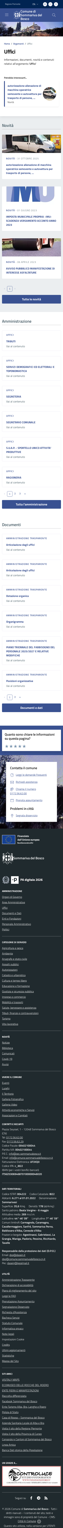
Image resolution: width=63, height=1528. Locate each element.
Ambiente (7, 953)
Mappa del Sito (10, 1361)
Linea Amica (9, 1445)
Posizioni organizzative (19, 681)
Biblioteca (7, 1048)
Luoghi (5, 1088)
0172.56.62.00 (14, 1137)
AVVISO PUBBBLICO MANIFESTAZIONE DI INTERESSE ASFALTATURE (30, 270)
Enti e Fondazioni (11, 919)
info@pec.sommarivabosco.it (25, 1154)
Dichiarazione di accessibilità (17, 1285)
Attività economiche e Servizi (18, 1110)
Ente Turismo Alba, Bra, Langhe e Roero (24, 1407)
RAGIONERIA (13, 477)
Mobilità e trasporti (12, 1002)
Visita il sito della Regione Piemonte (22, 1428)
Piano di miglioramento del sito (19, 1290)
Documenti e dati (31, 707)
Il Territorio (8, 1094)
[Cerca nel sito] (54, 15)
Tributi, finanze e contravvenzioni (20, 1013)
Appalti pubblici (10, 964)
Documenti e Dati (11, 913)
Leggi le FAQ (9, 1296)
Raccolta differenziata (14, 1396)
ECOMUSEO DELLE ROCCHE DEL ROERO (25, 1385)
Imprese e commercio (14, 997)
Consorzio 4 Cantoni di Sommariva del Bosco (27, 1439)
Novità (10, 158)
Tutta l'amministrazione (31, 504)
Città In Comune (27, 1521)
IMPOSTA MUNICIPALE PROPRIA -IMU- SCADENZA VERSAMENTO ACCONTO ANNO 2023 (31, 221)
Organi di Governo (12, 897)
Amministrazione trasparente (26, 538)
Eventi (5, 1083)
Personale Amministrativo (16, 924)
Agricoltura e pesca (12, 948)
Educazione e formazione (16, 986)
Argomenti (18, 43)
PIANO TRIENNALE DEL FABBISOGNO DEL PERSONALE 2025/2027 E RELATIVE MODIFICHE (30, 651)
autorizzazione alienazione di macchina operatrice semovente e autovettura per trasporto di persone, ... (25, 92)
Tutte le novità (31, 299)
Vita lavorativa (10, 1024)
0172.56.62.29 (15, 1141)
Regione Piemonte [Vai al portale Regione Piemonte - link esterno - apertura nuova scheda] (12, 4)
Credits (6, 1345)
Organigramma (15, 622)
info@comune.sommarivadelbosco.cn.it (31, 1158)
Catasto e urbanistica (14, 975)
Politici (5, 929)
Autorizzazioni (9, 970)
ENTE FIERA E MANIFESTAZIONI (20, 1390)
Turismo (6, 1018)
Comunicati (8, 1053)
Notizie (6, 1043)
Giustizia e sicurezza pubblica (18, 991)
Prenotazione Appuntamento (18, 1301)
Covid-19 (7, 1059)
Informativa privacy (13, 1328)
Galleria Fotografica (13, 1099)
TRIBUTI (11, 341)
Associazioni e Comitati (15, 1115)
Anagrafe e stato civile (14, 959)
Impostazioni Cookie (13, 1339)
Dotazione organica (17, 596)
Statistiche (8, 1356)
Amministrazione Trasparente (18, 1280)
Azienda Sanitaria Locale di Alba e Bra (23, 1423)
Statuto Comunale (12, 1323)
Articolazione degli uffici (20, 545)
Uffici (10, 335)
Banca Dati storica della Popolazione (22, 1450)
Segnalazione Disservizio (15, 1307)
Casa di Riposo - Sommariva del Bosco (23, 1418)
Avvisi (5, 1064)
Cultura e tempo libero (14, 981)
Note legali (8, 1334)
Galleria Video (9, 1105)
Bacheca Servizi (10, 1318)
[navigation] (7, 15)
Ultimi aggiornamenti (13, 1350)
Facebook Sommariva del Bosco (19, 1401)
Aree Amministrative (13, 902)
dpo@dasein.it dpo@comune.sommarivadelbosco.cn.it (23, 1257)
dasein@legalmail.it (18, 1263)
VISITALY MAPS (10, 1380)
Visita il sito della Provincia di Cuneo (22, 1434)
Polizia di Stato (10, 1412)
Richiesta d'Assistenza (14, 1312)
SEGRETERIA (13, 396)
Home (7, 43)
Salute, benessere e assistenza (19, 1008)
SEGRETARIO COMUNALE (20, 422)
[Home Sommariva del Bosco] (30, 15)
